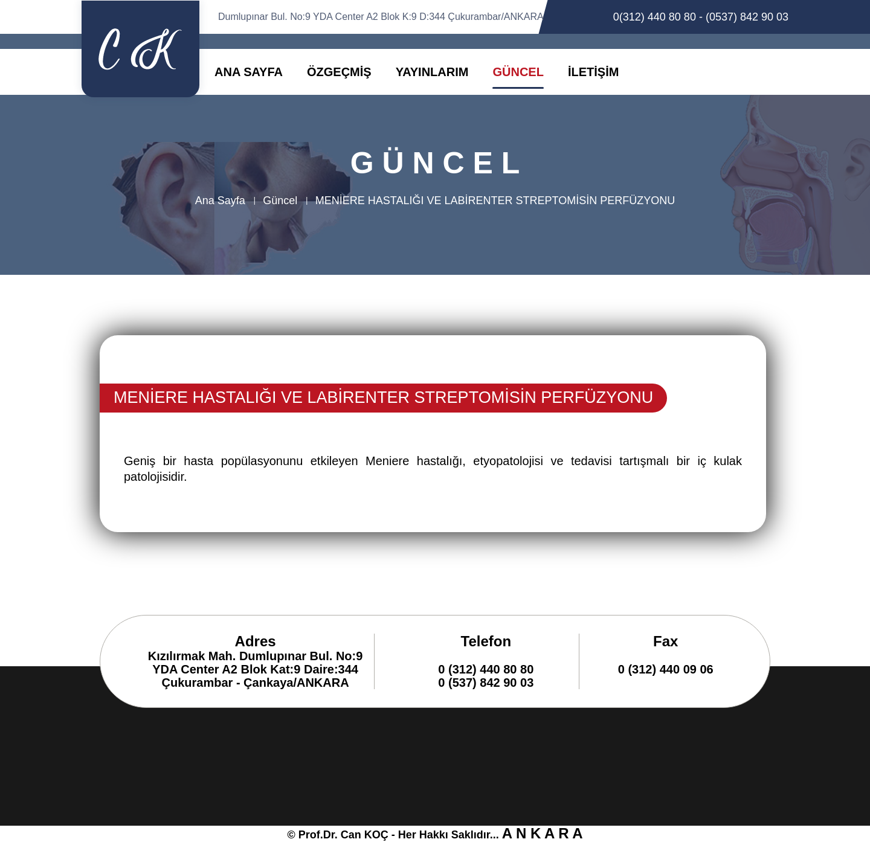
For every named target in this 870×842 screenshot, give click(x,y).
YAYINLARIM (432, 72)
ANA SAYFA (248, 72)
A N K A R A (542, 833)
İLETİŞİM (593, 72)
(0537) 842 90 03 (747, 17)
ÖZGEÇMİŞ (339, 72)
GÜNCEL (517, 72)
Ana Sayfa (220, 200)
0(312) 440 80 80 (654, 17)
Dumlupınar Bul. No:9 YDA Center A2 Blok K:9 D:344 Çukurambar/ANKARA (381, 16)
